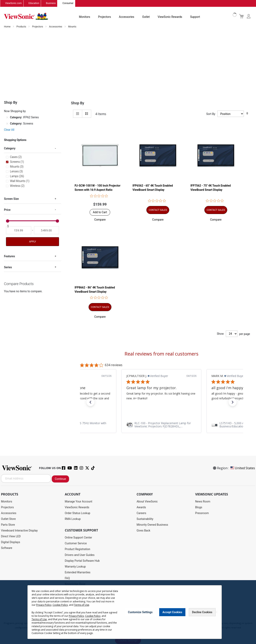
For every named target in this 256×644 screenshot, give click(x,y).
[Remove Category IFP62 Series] (7, 117)
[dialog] (128, 612)
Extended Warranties (77, 572)
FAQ (67, 578)
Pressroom (202, 513)
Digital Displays (10, 542)
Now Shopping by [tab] (15, 111)
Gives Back (143, 530)
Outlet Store (8, 518)
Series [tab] (8, 267)
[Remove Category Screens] (7, 124)
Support (195, 16)
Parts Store (8, 524)
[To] (46, 230)
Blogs (198, 507)
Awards (141, 507)
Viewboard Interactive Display (19, 530)
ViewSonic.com (13, 3)
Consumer (67, 3)
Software (6, 548)
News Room (202, 501)
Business (51, 3)
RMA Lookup (73, 518)
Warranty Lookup (75, 566)
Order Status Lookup (77, 513)
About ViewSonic (147, 501)
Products (21, 26)
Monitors (84, 16)
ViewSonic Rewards (170, 16)
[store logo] (26, 16)
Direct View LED (11, 536)
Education (34, 3)
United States (242, 468)
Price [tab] (7, 210)
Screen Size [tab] (11, 199)
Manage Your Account (78, 501)
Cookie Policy (60, 605)
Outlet (146, 16)
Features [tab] (9, 256)
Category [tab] (9, 148)
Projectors (104, 16)
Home (7, 26)
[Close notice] (216, 612)
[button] (100, 219)
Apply (32, 241)
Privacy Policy (43, 605)
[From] (18, 230)
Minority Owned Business (152, 524)
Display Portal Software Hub (82, 560)
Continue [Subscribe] (60, 478)
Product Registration (77, 549)
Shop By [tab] (77, 103)
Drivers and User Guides (80, 555)
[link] (161, 425)
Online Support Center (78, 537)
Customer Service (76, 543)
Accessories (126, 16)
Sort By (210, 114)
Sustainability (145, 518)
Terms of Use (81, 605)
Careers (141, 513)
